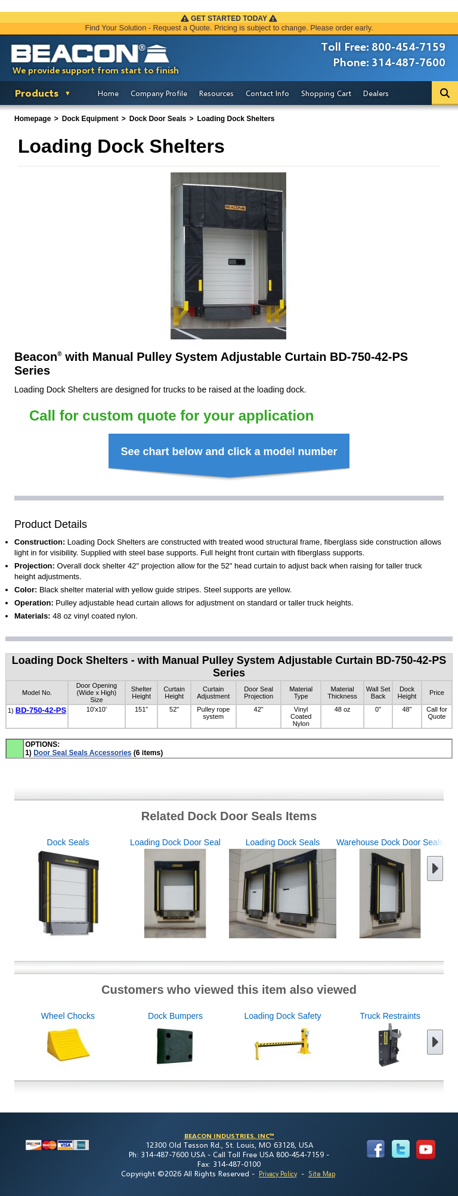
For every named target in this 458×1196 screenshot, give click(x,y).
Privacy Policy (278, 1174)
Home (108, 93)
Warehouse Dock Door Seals (350, 888)
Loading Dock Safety (322, 1040)
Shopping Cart (326, 93)
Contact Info (267, 93)
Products (36, 92)
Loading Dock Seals (242, 888)
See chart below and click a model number (228, 452)
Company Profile (159, 93)
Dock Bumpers (215, 1040)
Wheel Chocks (108, 1040)
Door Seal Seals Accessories (82, 753)
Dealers (376, 93)
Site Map (321, 1174)
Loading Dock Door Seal (135, 888)
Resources (216, 93)
